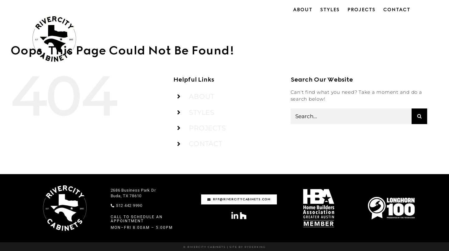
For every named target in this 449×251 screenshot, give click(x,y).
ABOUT (202, 96)
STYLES (202, 112)
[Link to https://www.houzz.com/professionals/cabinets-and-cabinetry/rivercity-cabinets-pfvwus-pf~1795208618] (243, 215)
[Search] (419, 116)
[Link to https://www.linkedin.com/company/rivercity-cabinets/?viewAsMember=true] (235, 216)
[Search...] (351, 116)
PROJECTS (207, 128)
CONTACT (205, 144)
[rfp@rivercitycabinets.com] (239, 199)
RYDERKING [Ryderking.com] (254, 246)
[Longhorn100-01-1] (391, 199)
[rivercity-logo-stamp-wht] (64, 185)
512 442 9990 (126, 205)
